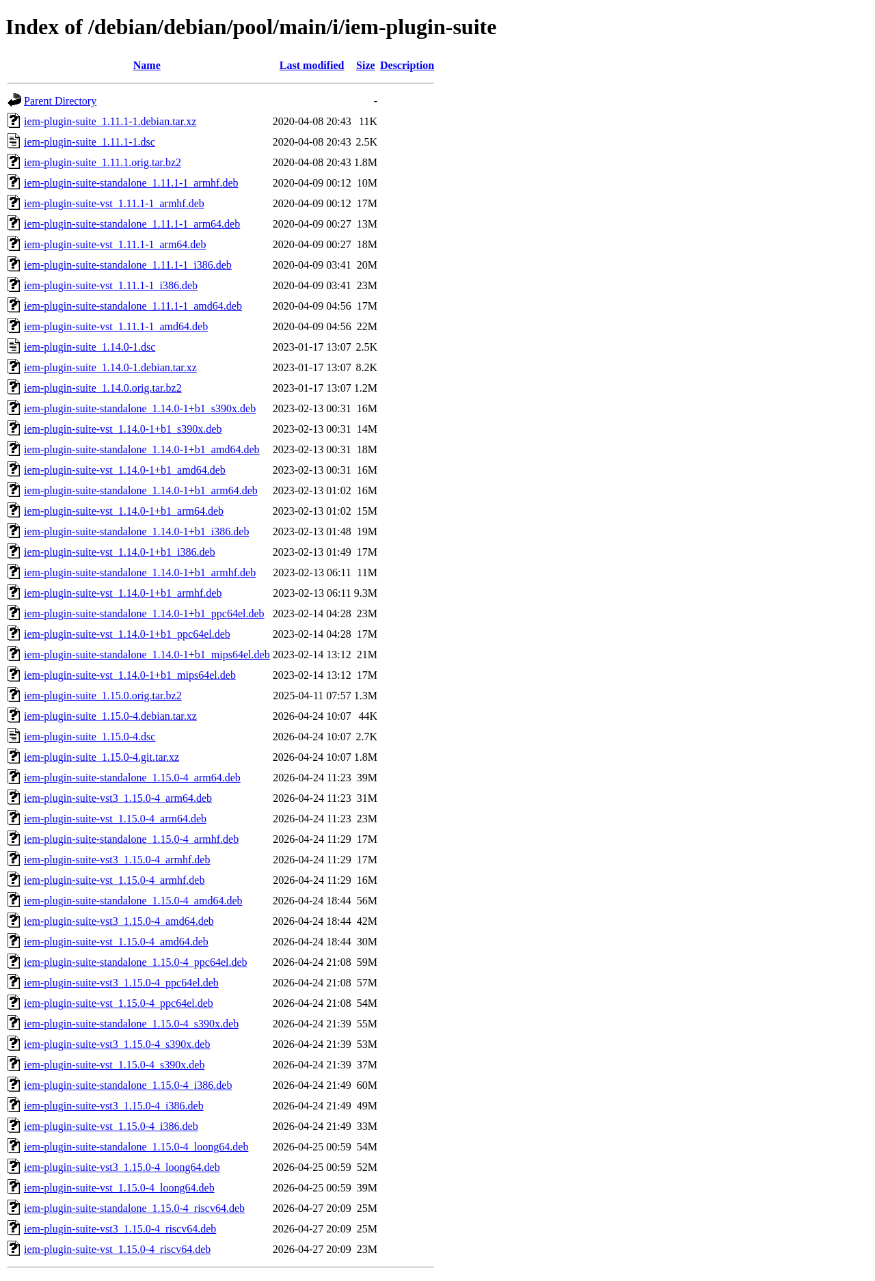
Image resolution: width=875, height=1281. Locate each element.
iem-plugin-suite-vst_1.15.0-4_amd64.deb (116, 941)
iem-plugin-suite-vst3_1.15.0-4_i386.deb (114, 1105)
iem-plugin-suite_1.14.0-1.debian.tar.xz (110, 367)
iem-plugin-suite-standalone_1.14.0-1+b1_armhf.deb (140, 572)
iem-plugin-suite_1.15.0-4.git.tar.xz (101, 757)
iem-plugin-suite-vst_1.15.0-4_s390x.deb (114, 1064)
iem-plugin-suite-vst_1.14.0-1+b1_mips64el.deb (130, 675)
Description (407, 65)
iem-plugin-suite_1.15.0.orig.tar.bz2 (103, 695)
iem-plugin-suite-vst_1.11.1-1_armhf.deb (114, 203)
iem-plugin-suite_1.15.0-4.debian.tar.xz (110, 716)
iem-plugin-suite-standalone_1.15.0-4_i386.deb (128, 1085)
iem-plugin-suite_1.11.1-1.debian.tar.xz (110, 121)
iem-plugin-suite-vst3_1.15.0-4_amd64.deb (119, 921)
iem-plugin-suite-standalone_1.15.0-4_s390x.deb (131, 1023)
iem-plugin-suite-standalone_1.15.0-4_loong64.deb (136, 1146)
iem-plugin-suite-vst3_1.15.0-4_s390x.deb (117, 1044)
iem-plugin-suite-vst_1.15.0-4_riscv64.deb (117, 1249)
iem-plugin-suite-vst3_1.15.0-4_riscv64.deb (120, 1229)
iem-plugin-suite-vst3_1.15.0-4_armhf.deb (117, 859)
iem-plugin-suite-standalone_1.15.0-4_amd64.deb (133, 900)
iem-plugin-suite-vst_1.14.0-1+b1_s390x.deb (122, 429)
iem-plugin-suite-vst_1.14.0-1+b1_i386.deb (119, 552)
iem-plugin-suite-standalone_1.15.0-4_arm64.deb (132, 777)
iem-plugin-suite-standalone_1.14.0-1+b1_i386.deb (136, 531)
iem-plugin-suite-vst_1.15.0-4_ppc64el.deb (118, 1003)
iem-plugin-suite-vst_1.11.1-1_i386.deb (111, 285)
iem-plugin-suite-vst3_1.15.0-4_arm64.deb (118, 798)
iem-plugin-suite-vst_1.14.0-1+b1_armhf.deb (122, 593)
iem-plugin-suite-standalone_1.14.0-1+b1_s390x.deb (140, 408)
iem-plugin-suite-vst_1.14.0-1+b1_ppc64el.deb (127, 634)
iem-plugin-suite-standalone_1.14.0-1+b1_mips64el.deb (147, 654)
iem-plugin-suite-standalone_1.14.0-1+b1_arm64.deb (141, 490)
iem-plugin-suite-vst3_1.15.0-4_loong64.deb (122, 1167)
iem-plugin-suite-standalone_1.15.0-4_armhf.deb (131, 839)
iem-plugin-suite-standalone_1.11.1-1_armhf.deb (131, 183)
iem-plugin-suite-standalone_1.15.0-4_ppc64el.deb (135, 962)
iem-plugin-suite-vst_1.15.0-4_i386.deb (111, 1126)
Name (147, 65)
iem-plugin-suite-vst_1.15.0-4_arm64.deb (115, 818)
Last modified (312, 65)
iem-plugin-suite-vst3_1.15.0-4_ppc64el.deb (121, 982)
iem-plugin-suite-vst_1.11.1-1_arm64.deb (115, 244)
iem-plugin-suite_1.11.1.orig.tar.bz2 (102, 162)
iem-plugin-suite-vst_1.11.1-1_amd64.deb (116, 326)
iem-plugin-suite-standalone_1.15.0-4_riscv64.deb (134, 1208)
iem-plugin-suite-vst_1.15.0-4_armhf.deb (114, 880)
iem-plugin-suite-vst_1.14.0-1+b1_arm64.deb (124, 511)
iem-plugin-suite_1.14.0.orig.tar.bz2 (103, 388)
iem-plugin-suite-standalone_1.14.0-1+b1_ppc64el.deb (144, 613)
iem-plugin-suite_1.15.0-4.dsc (89, 736)
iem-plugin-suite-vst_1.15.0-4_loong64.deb (119, 1188)
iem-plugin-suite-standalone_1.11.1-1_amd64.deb (133, 306)
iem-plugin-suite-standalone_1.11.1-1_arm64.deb (132, 224)
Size (365, 65)
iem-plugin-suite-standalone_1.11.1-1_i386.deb (128, 265)
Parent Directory (60, 101)
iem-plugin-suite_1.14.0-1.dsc (89, 347)
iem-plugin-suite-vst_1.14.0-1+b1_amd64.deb (125, 470)
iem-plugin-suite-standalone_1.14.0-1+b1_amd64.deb (142, 449)
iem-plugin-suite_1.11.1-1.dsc (89, 142)
